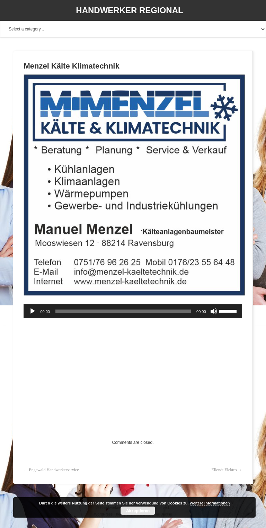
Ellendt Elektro (224, 469)
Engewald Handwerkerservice (54, 469)
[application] (133, 311)
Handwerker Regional (129, 10)
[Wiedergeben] (32, 311)
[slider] (123, 311)
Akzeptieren (138, 510)
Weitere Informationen (210, 503)
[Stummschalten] (213, 311)
